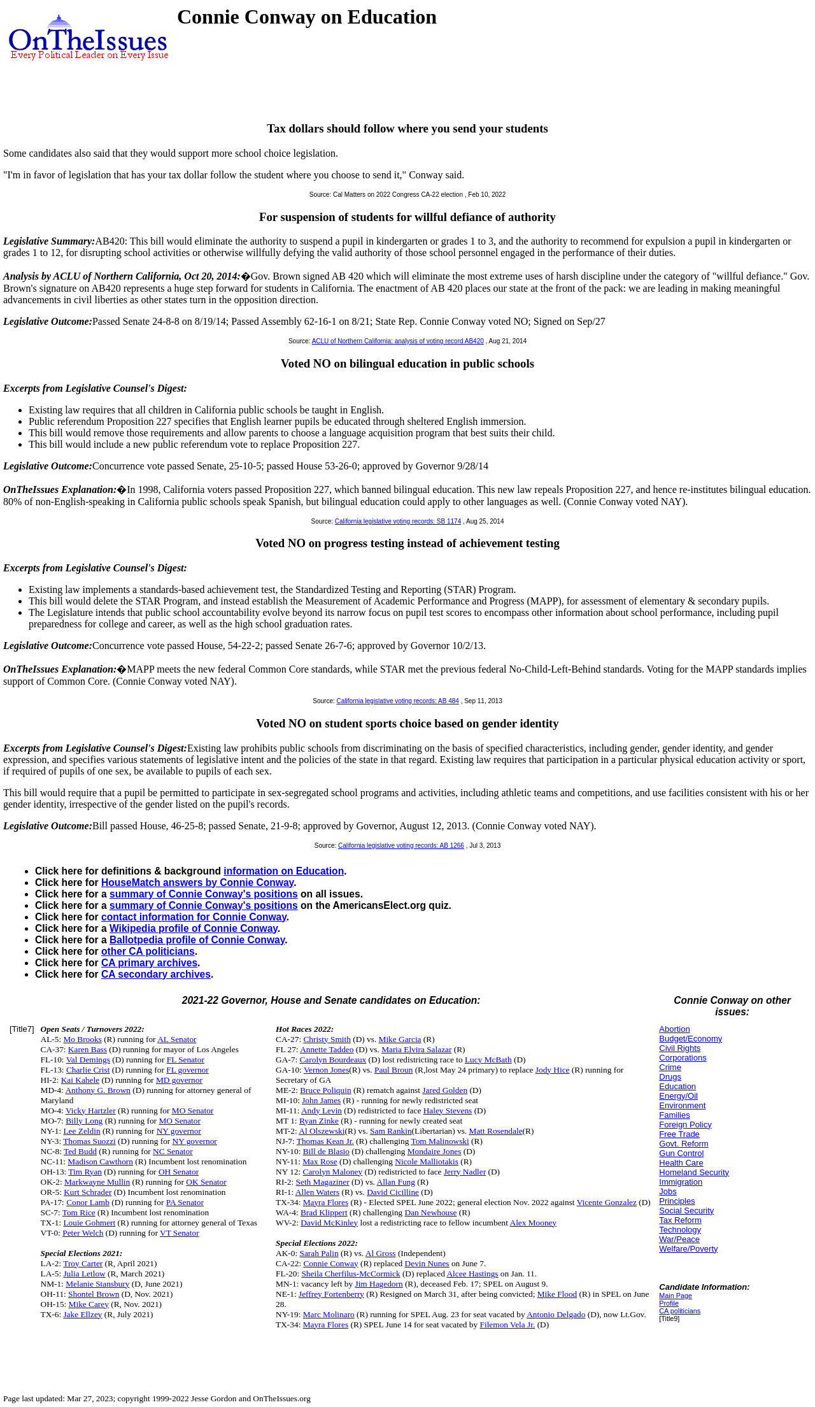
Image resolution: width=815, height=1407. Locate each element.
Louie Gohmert (89, 1222)
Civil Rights (679, 1048)
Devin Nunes (427, 1263)
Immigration (680, 1182)
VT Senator (179, 1233)
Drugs (670, 1077)
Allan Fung (396, 1182)
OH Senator (179, 1171)
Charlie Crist (88, 1070)
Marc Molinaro (329, 1314)
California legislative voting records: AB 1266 (401, 845)
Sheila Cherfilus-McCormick (350, 1273)
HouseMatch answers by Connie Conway (197, 882)
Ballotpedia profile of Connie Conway (197, 939)
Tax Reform (680, 1220)
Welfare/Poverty (688, 1248)
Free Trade (679, 1134)
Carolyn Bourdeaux (332, 1059)
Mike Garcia (400, 1039)
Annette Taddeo (326, 1049)
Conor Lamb (88, 1202)
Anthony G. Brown (98, 1090)
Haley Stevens (447, 1110)
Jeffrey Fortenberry (331, 1294)
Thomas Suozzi (89, 1141)
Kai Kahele (80, 1080)
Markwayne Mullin (97, 1182)
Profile (669, 1303)
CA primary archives (149, 962)
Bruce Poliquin (325, 1090)
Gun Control (681, 1153)
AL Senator (176, 1039)
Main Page (675, 1295)
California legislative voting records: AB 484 (398, 700)
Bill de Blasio (326, 1151)
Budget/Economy (690, 1038)
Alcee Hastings (472, 1273)
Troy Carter (83, 1263)
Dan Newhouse (431, 1212)
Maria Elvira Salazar (416, 1049)
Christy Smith (326, 1039)
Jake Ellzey (82, 1314)
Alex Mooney (533, 1222)
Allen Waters (317, 1192)
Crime (670, 1067)
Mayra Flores (325, 1202)
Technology (680, 1229)
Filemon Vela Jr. (507, 1324)
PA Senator (185, 1202)
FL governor (187, 1070)
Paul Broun (393, 1070)
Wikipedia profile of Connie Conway (194, 928)
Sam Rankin (391, 1131)
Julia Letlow (84, 1273)
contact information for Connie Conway (194, 916)
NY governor (179, 1131)
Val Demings (88, 1059)
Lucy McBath (488, 1059)
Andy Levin (321, 1110)
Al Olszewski (321, 1131)
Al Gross (380, 1253)
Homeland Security (694, 1172)
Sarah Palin (318, 1253)
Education (677, 1086)
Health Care (681, 1163)
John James (321, 1100)
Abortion (674, 1029)
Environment (682, 1105)
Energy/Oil (678, 1096)
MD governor (179, 1080)
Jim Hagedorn (378, 1284)
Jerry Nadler (465, 1171)
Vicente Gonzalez (607, 1202)
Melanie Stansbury (97, 1284)
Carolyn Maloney (333, 1171)
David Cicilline (393, 1192)
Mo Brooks (82, 1039)
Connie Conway (330, 1263)
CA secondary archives (156, 974)
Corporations (682, 1057)
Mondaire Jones (435, 1151)
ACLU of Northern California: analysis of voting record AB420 (398, 341)
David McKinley (329, 1222)
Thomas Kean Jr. (325, 1141)
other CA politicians (148, 951)
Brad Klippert (324, 1212)
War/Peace (679, 1239)
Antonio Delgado (556, 1314)
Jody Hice (552, 1070)
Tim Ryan (85, 1171)
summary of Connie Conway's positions (204, 894)
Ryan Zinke (319, 1120)
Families (674, 1115)
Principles (677, 1201)
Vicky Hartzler (91, 1110)
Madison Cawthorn (100, 1161)
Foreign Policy (685, 1124)
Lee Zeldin (81, 1131)
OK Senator (206, 1182)
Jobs (667, 1191)
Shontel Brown (93, 1294)
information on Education (283, 871)
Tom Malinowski (440, 1141)
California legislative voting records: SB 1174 (398, 521)
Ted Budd (80, 1151)
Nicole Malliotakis (426, 1161)
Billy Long (84, 1120)
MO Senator (193, 1110)
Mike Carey (89, 1304)
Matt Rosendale (496, 1131)
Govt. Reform (683, 1143)
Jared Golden (444, 1090)
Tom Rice (79, 1212)
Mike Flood (557, 1294)
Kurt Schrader (87, 1192)
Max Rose (319, 1161)
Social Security (686, 1210)
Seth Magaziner (323, 1182)
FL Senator (185, 1059)
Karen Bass (87, 1049)
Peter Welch (82, 1233)
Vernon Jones (326, 1070)
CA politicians (679, 1311)
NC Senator (173, 1151)
